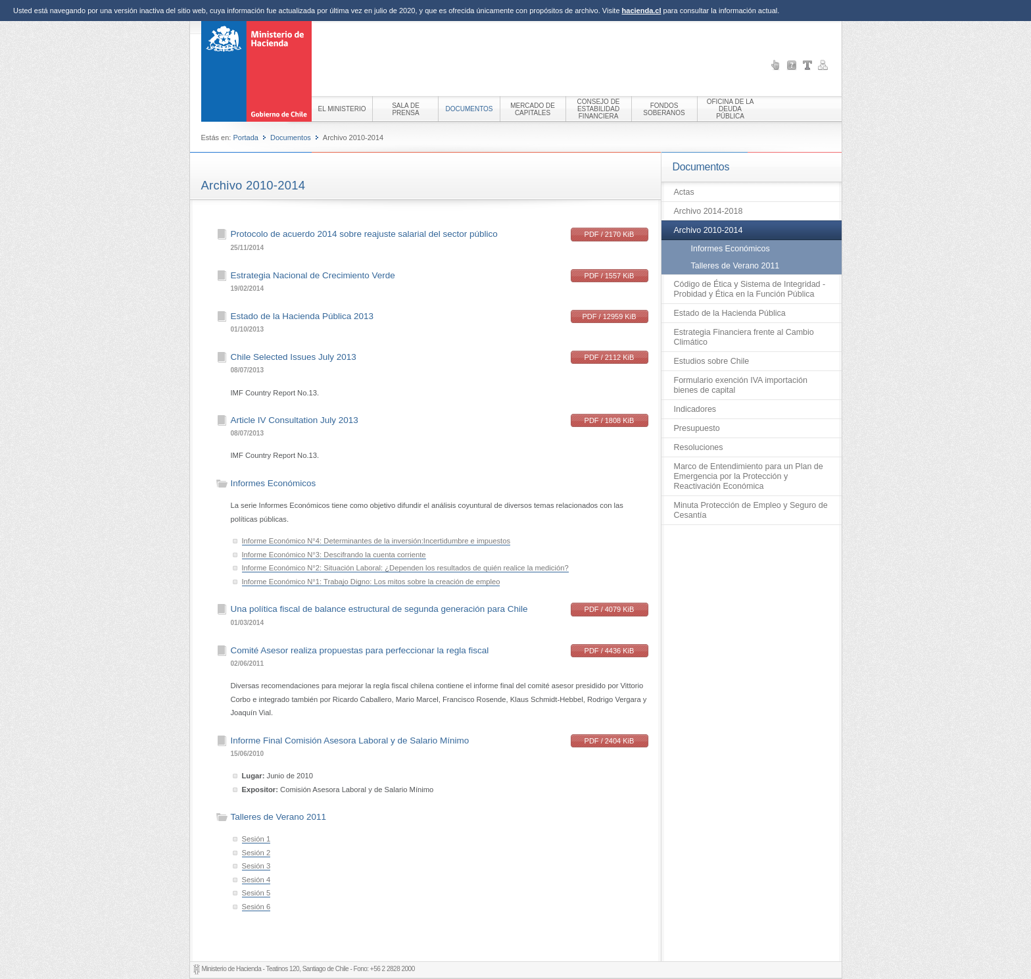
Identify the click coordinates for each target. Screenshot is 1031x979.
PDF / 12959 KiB (609, 316)
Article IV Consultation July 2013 (294, 420)
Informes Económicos (730, 248)
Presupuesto (697, 428)
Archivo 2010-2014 (708, 230)
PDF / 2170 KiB (610, 234)
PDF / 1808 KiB (610, 420)
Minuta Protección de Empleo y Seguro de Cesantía (751, 510)
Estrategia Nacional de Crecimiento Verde (313, 275)
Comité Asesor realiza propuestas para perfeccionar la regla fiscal (360, 650)
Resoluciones (698, 447)
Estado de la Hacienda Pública (730, 313)
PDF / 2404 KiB (610, 741)
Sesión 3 (256, 866)
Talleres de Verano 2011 (735, 265)
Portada (245, 137)
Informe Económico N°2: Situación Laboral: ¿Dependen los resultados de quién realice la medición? (405, 568)
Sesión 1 (256, 839)
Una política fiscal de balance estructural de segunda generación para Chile (379, 609)
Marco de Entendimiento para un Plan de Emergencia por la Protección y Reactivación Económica (748, 476)
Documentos (290, 137)
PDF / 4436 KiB (610, 651)
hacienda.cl (641, 10)
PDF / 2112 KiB (610, 357)
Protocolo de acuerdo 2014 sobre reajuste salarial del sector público (364, 234)
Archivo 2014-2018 (708, 211)
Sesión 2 (256, 853)
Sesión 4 (256, 880)
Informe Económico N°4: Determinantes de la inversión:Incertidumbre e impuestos (376, 541)
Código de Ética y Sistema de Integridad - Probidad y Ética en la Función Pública (750, 289)
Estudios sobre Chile (712, 361)
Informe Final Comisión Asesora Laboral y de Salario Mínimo (350, 740)
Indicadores (695, 409)
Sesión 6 (256, 907)
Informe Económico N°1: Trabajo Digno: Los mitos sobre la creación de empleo (371, 582)
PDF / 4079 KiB (610, 609)
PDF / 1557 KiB (610, 276)
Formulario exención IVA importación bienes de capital (740, 385)
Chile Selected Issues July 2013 (293, 357)
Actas (684, 192)
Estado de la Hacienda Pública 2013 (302, 316)
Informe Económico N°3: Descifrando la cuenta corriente (334, 555)
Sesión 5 (256, 893)
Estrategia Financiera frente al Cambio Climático (744, 337)
